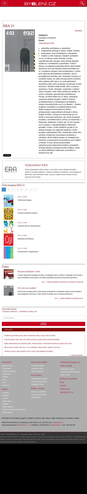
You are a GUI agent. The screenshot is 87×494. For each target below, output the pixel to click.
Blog (62, 382)
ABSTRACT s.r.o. (24, 425)
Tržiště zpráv (65, 389)
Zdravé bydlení (7, 412)
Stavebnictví (7, 362)
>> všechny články (76, 355)
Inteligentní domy (37, 384)
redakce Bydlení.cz (54, 282)
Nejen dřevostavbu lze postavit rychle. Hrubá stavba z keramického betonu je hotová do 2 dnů (37, 343)
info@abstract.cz (56, 425)
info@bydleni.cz (58, 422)
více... (44, 282)
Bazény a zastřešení (38, 392)
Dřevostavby (6, 368)
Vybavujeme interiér (67, 369)
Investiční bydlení (37, 366)
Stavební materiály (9, 371)
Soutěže (63, 385)
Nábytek (5, 404)
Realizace (5, 385)
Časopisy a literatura (9, 311)
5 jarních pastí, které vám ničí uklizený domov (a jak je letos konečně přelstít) (31, 339)
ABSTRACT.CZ (66, 392)
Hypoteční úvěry (37, 368)
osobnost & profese (68, 282)
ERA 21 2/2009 (22, 210)
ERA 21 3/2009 (22, 197)
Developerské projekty (39, 379)
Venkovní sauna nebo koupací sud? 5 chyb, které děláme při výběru (28, 351)
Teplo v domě (65, 375)
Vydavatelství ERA (36, 165)
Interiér (5, 389)
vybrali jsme (78, 298)
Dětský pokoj (7, 401)
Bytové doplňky (7, 407)
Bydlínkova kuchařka (68, 379)
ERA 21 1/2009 (22, 222)
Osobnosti (79, 282)
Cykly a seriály (66, 366)
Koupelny (5, 395)
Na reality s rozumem (39, 381)
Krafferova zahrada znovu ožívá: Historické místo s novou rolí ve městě (29, 335)
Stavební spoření (37, 371)
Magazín (8, 329)
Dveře (4, 380)
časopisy (78, 31)
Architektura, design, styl (28, 311)
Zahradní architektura (39, 394)
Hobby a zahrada (37, 388)
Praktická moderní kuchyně (70, 372)
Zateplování (6, 374)
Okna (4, 382)
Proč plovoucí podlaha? (27, 288)
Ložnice (5, 398)
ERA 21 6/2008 (22, 235)
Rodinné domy (7, 366)
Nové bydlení (36, 375)
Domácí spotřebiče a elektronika (13, 409)
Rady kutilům (36, 397)
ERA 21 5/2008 (22, 248)
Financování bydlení (39, 362)
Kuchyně (5, 393)
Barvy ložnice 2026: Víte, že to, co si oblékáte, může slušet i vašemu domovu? (32, 347)
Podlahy (5, 377)
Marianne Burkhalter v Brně (29, 271)
